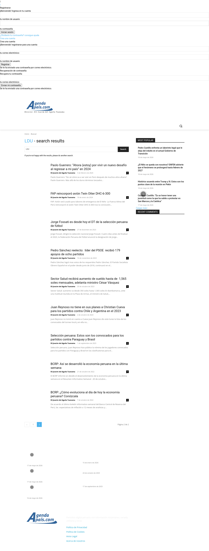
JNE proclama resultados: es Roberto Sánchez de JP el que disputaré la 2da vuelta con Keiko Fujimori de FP (49, 476)
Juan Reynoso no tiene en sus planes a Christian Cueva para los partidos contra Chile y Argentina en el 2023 (89, 311)
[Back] (0, 4)
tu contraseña (6, 29)
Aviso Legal (71, 537)
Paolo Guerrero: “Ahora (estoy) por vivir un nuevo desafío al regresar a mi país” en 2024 (86, 167)
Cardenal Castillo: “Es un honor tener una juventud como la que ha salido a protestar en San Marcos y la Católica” (159, 198)
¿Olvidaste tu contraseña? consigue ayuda (19, 35)
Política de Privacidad (76, 527)
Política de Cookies (75, 532)
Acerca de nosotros (75, 541)
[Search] (123, 149)
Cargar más (141, 208)
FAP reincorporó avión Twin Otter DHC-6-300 (83, 193)
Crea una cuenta (7, 38)
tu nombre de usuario (10, 19)
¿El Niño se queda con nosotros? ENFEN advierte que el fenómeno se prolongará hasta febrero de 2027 (161, 167)
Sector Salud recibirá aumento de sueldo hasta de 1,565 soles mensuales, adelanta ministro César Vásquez (87, 282)
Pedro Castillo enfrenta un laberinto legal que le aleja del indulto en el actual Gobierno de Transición (160, 151)
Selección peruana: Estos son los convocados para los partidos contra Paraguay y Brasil (88, 338)
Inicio (27, 134)
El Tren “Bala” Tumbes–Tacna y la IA (99, 470)
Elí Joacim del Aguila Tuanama (63, 173)
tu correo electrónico (9, 53)
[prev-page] (27, 425)
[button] (180, 126)
